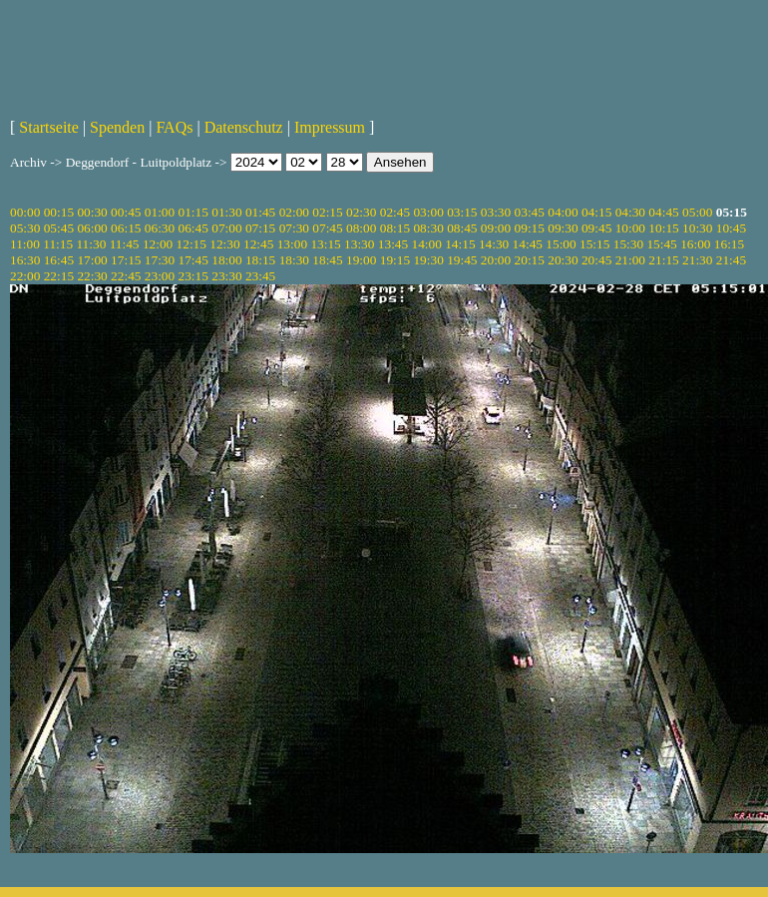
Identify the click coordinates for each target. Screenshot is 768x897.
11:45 (125, 243)
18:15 (260, 259)
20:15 (530, 259)
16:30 (25, 259)
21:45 (731, 259)
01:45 (260, 212)
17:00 (92, 259)
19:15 (395, 259)
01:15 (193, 212)
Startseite (49, 127)
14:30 (494, 243)
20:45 (596, 259)
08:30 (428, 228)
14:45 (528, 243)
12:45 (258, 243)
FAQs (174, 127)
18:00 (226, 259)
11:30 (91, 243)
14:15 (460, 243)
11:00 (25, 243)
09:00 (496, 228)
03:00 (428, 212)
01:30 (226, 212)
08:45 (462, 228)
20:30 (562, 259)
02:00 (294, 212)
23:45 (260, 275)
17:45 (193, 259)
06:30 (160, 228)
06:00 (92, 228)
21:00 (630, 259)
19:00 (361, 259)
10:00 (630, 228)
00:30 (92, 212)
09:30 (562, 228)
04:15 (596, 212)
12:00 (158, 243)
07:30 (294, 228)
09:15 (530, 228)
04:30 (630, 212)
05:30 (25, 228)
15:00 (561, 243)
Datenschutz (243, 127)
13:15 (325, 243)
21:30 (697, 259)
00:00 (25, 212)
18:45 (327, 259)
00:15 (59, 212)
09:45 (596, 228)
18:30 (294, 259)
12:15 (191, 243)
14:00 (427, 243)
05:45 (59, 228)
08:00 (361, 228)
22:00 (25, 275)
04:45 (663, 212)
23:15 (193, 275)
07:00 (226, 228)
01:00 (160, 212)
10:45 (731, 228)
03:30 (496, 212)
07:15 (260, 228)
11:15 (58, 243)
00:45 (126, 212)
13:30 (359, 243)
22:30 (92, 275)
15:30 (628, 243)
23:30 (226, 275)
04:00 (562, 212)
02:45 (395, 212)
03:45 (530, 212)
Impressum (329, 127)
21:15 (663, 259)
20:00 (496, 259)
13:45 (393, 243)
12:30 (224, 243)
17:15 (126, 259)
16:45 (59, 259)
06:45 (193, 228)
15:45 (661, 243)
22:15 (59, 275)
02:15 (327, 212)
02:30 (361, 212)
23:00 (160, 275)
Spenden (117, 127)
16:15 (729, 243)
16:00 (695, 243)
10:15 (663, 228)
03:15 (462, 212)
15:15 (594, 243)
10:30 (697, 228)
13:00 (292, 243)
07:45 (327, 228)
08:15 (395, 228)
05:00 (697, 212)
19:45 (462, 259)
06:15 (126, 228)
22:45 (126, 275)
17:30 (160, 259)
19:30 (428, 259)
